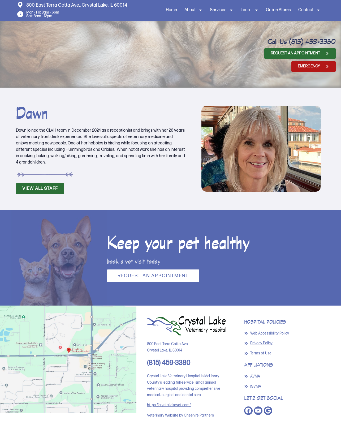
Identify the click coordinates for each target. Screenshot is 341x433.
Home (171, 9)
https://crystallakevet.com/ (169, 405)
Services (221, 10)
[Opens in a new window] (300, 53)
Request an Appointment (153, 275)
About (193, 10)
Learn (249, 10)
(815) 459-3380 (312, 41)
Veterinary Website (162, 415)
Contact (309, 10)
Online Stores (278, 9)
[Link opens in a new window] (290, 376)
